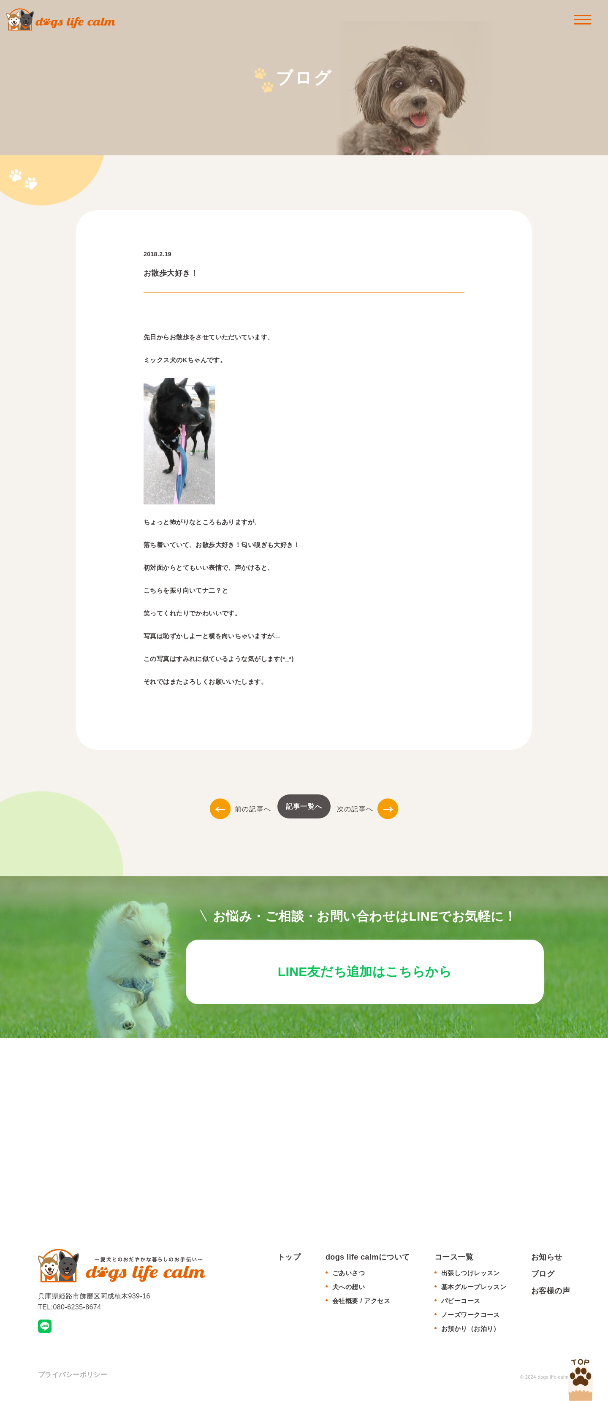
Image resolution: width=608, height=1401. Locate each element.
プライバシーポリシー (72, 1378)
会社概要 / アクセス (361, 1304)
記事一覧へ (304, 806)
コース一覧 (453, 1260)
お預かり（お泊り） (470, 1332)
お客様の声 (550, 1294)
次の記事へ (367, 809)
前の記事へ (240, 809)
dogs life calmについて (368, 1260)
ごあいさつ (348, 1276)
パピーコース (460, 1304)
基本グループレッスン (473, 1290)
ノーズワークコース (470, 1318)
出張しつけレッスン (470, 1276)
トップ (289, 1260)
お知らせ (546, 1260)
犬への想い (348, 1290)
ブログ (542, 1277)
